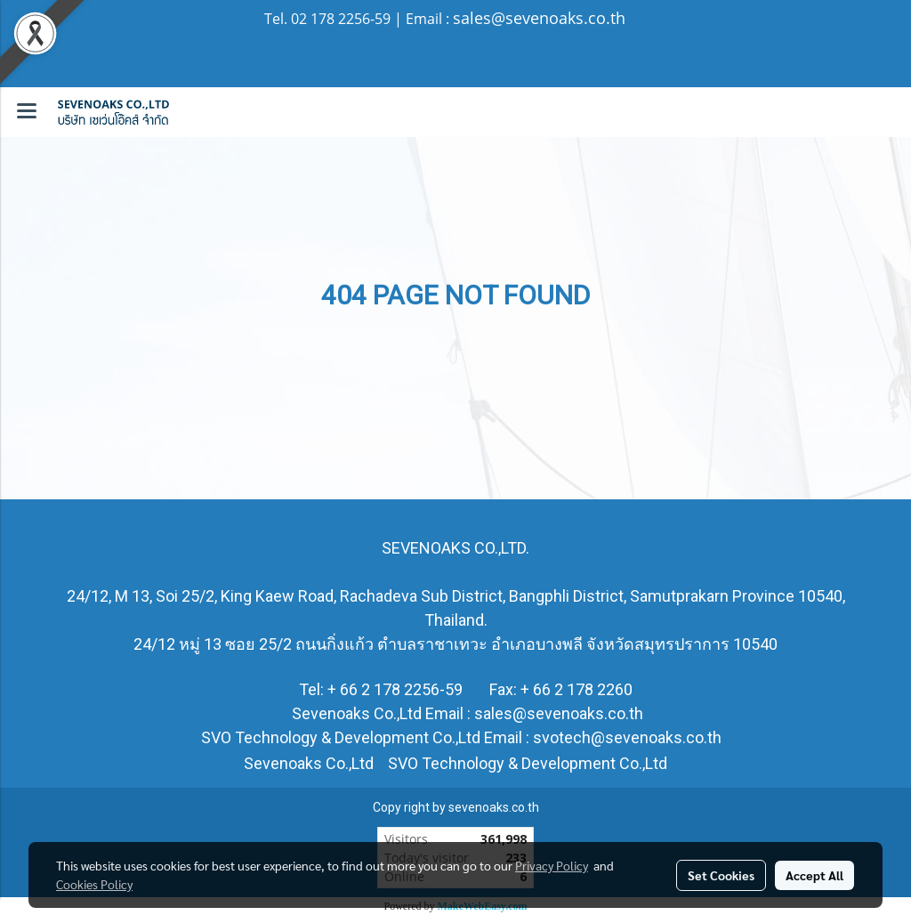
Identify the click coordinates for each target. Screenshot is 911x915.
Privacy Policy (551, 865)
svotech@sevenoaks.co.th (627, 737)
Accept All (814, 875)
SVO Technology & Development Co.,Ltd (525, 763)
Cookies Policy (94, 884)
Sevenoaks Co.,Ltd (309, 763)
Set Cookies (721, 875)
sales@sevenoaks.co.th (539, 17)
